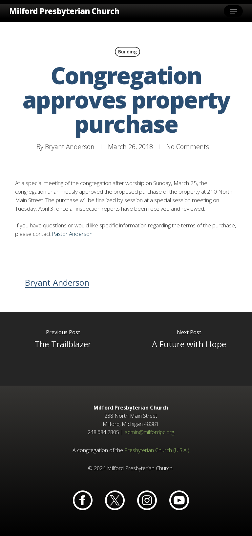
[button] (233, 11)
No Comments (187, 146)
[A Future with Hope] (189, 349)
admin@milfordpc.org (149, 432)
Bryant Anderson (69, 146)
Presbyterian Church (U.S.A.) (156, 450)
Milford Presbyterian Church (64, 11)
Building (127, 51)
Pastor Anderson (72, 234)
